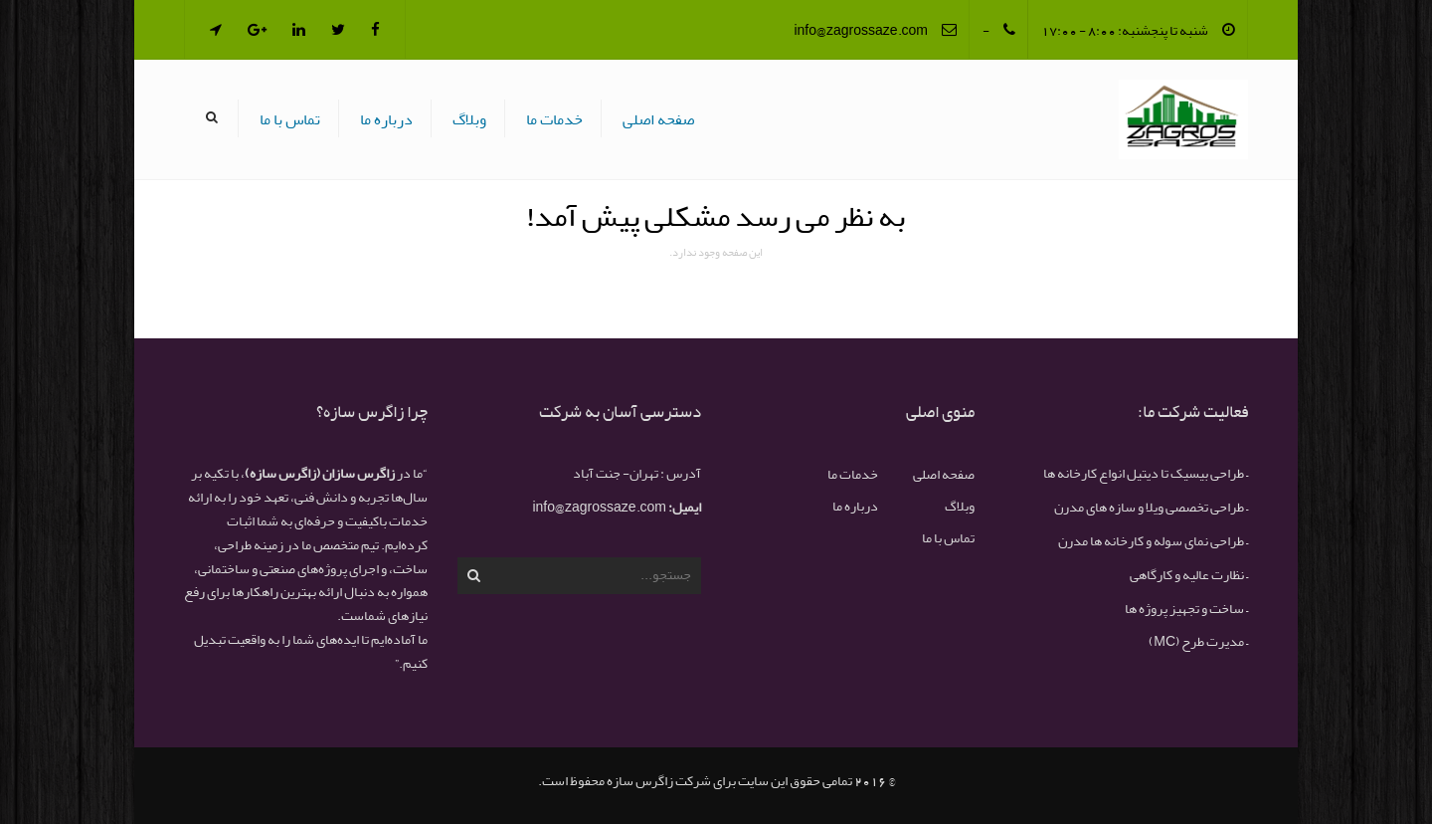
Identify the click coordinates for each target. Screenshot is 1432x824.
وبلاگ (469, 119)
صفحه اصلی (658, 119)
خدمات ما (554, 119)
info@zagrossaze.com (861, 30)
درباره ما (386, 119)
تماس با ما (290, 119)
